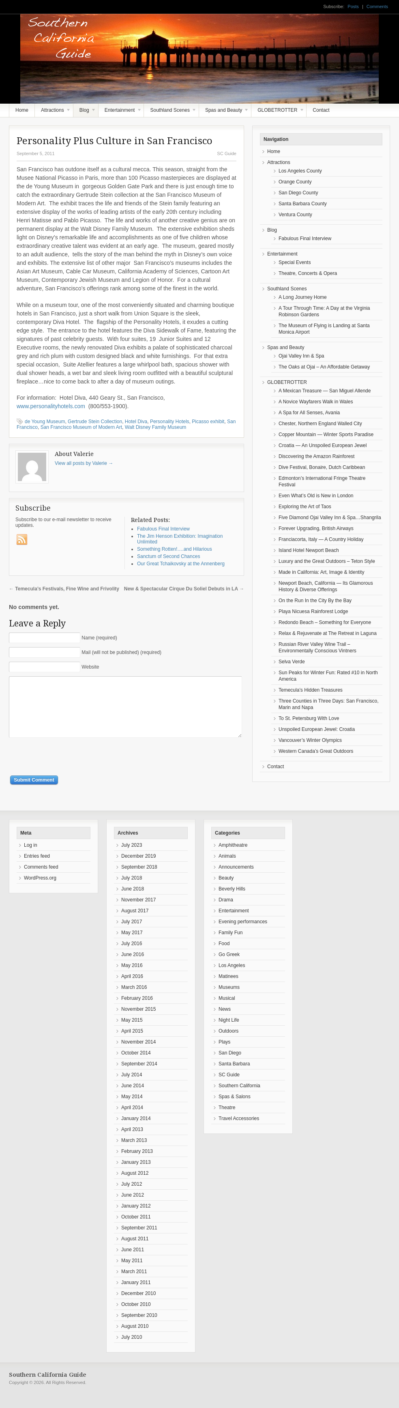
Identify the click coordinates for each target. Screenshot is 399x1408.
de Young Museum (45, 421)
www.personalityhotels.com (52, 406)
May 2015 (132, 1032)
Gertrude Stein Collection (95, 421)
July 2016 (131, 956)
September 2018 (139, 879)
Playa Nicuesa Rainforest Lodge (313, 611)
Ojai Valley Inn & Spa (301, 356)
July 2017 (131, 934)
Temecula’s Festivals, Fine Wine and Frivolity (64, 589)
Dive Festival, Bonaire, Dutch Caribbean (322, 467)
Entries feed (37, 868)
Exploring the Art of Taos (305, 506)
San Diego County (298, 193)
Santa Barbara (234, 1076)
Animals (227, 868)
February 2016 (137, 1010)
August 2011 (134, 1251)
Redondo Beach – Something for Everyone (325, 622)
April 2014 (132, 1120)
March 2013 (134, 1152)
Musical (227, 1010)
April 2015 (132, 1043)
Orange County (295, 182)
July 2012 (131, 1196)
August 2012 (134, 1185)
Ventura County (295, 214)
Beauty (226, 890)
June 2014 (132, 1098)
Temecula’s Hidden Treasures (311, 690)
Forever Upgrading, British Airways (316, 528)
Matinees (228, 988)
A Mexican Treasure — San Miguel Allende (325, 391)
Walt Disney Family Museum (156, 427)
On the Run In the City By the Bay (315, 600)
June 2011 (132, 1262)
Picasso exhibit (208, 421)
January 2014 (136, 1130)
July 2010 (131, 1349)
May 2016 (132, 977)
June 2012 (132, 1207)
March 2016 (134, 999)
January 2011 (136, 1294)
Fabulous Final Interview (305, 238)
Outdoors (228, 1043)
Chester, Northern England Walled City (320, 423)
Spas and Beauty (224, 112)
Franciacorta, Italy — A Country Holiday (321, 539)
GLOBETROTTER (277, 112)
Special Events (295, 262)
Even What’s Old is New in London (316, 495)
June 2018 (132, 901)
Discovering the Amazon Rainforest (316, 456)
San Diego (230, 1065)
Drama (226, 912)
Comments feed (41, 879)
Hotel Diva (136, 421)
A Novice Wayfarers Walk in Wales (316, 402)
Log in (30, 857)
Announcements (236, 879)
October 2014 (136, 1065)
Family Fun (230, 945)
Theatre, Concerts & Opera (308, 273)
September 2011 (139, 1240)
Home (21, 110)
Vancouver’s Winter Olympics (310, 740)
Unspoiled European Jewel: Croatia (317, 729)
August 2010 (134, 1338)
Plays (224, 1054)
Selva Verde (292, 662)
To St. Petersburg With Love (309, 718)
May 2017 (132, 945)
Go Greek (229, 966)
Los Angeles (232, 977)
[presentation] (70, 770)
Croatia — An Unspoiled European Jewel (323, 445)
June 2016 (132, 966)
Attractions (53, 112)
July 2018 (131, 890)
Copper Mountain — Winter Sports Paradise (326, 434)
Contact (321, 110)
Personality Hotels (169, 421)
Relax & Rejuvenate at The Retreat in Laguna (328, 633)
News (225, 1021)
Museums (229, 999)
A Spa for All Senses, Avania (309, 412)
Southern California (239, 1098)
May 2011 (132, 1273)
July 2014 (131, 1087)
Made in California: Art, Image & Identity (321, 572)
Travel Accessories (239, 1130)
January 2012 (136, 1218)
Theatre (227, 1120)
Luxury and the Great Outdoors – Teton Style (327, 561)
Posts (353, 6)
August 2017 (134, 923)
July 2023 (131, 857)
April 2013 (132, 1141)
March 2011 (134, 1284)
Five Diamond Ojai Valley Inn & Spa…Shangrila (330, 517)
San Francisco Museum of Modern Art (81, 427)
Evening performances (243, 934)
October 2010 (136, 1316)
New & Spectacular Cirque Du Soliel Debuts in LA (184, 589)
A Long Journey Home (303, 297)
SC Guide (226, 153)
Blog (84, 112)
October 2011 (136, 1229)
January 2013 (136, 1174)
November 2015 (138, 1021)
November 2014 (138, 1054)
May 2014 (132, 1109)
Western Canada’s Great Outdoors (316, 751)
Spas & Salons (235, 1109)
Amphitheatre (233, 857)
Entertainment (120, 112)
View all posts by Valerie (84, 463)
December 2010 (138, 1305)
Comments (377, 6)
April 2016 (132, 988)
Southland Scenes (170, 112)
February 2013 (137, 1163)
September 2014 (139, 1076)
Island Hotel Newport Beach (309, 550)
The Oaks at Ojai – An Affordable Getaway (324, 367)
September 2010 (139, 1327)
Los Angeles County (300, 171)
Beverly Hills (232, 901)
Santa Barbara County (303, 204)
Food (224, 956)
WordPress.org (40, 890)
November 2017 (138, 912)
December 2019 (138, 868)
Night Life (229, 1032)
